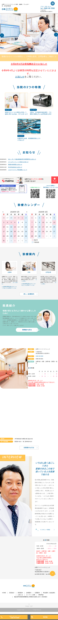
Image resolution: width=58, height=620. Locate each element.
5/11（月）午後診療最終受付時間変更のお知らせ (22, 159)
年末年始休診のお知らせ (15, 167)
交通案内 (37, 595)
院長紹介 (11, 595)
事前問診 (41, 597)
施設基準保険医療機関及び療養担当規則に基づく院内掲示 (30, 599)
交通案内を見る (29, 449)
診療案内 (28, 595)
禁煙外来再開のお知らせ (15, 164)
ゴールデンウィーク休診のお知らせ (18, 162)
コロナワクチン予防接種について (17, 170)
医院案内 (20, 595)
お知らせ (20, 597)
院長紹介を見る (27, 331)
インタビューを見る (45, 531)
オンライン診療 (30, 597)
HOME (4, 595)
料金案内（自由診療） (49, 595)
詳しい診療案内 (29, 295)
